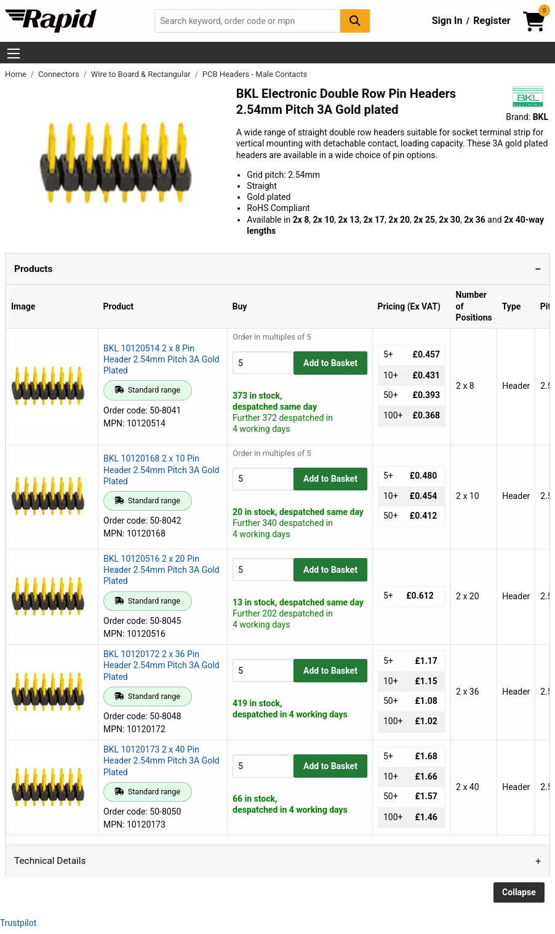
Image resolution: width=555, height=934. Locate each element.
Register (491, 20)
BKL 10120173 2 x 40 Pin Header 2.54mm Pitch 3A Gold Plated (161, 760)
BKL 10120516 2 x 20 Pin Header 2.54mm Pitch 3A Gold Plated (161, 570)
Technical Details (50, 860)
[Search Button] (355, 20)
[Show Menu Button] (13, 53)
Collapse (519, 892)
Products (33, 268)
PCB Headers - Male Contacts (254, 74)
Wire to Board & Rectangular (142, 74)
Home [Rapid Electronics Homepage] (16, 74)
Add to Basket (330, 363)
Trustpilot (18, 923)
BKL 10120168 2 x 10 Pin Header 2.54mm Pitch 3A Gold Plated (161, 469)
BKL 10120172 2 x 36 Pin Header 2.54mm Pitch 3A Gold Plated (161, 665)
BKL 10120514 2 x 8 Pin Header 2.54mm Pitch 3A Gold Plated (161, 359)
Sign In (447, 20)
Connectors (59, 74)
